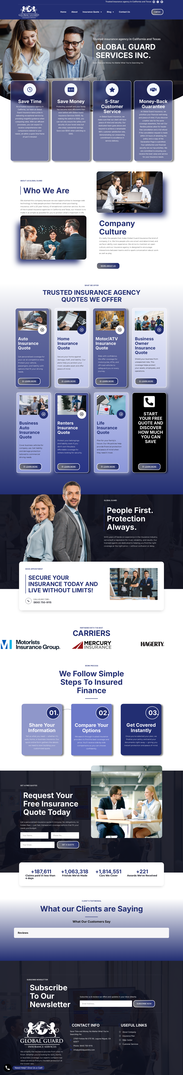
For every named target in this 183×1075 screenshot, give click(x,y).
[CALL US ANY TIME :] (28, 601)
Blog (110, 12)
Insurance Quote (92, 12)
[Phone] (8, 1068)
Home (63, 12)
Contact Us (124, 12)
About (74, 12)
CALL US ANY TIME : (41, 599)
